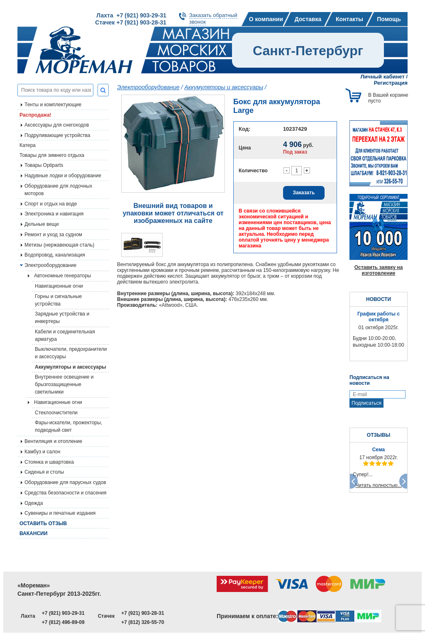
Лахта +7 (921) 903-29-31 (131, 15)
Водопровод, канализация (54, 255)
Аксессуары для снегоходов (56, 125)
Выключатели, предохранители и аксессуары (71, 353)
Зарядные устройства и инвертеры (62, 317)
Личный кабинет (383, 76)
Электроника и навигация (53, 214)
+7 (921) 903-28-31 (142, 613)
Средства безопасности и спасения (65, 493)
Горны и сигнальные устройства (58, 300)
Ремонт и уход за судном (53, 234)
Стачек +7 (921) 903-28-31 (130, 22)
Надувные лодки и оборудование (62, 176)
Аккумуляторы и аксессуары (70, 367)
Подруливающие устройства (57, 135)
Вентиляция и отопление (53, 441)
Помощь (389, 19)
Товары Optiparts (43, 165)
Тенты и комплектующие (52, 105)
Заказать (304, 193)
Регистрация (391, 83)
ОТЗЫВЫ (378, 435)
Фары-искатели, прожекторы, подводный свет (68, 426)
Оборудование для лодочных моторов (58, 189)
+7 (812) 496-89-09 (63, 622)
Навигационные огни (59, 286)
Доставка (308, 19)
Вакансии (33, 533)
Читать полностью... (378, 485)
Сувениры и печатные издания (59, 513)
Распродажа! (35, 115)
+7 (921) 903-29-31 (63, 613)
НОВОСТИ (378, 299)
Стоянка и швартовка (49, 462)
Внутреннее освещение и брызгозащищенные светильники (64, 384)
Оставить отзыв (43, 523)
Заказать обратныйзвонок (213, 18)
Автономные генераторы (62, 276)
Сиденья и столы (44, 472)
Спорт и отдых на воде (50, 204)
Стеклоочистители (56, 413)
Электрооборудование (50, 265)
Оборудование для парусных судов (65, 482)
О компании (266, 19)
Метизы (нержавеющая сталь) (59, 245)
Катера (28, 145)
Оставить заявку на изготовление (378, 270)
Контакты (349, 19)
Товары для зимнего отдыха (52, 155)
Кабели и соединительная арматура (65, 335)
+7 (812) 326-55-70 (142, 622)
